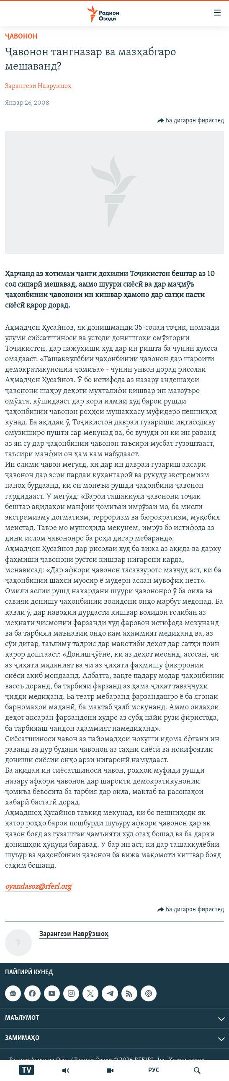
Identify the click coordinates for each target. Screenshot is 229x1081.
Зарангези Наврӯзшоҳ (38, 86)
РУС (154, 1070)
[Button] (190, 120)
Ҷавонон (21, 37)
